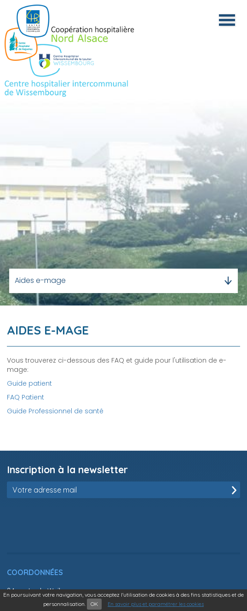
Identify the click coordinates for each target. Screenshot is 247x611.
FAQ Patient (25, 397)
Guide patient (29, 383)
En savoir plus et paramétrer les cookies (156, 604)
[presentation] (77, 521)
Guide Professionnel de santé (55, 411)
